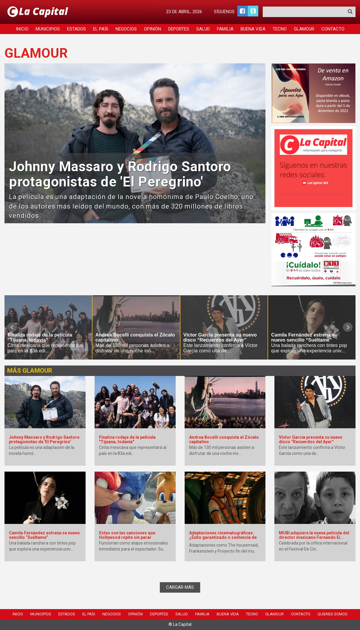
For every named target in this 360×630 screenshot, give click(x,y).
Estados (76, 29)
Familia (225, 29)
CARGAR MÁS (180, 587)
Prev (12, 327)
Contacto (332, 29)
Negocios (126, 29)
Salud (203, 29)
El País (100, 29)
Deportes (178, 29)
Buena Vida (253, 29)
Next (348, 327)
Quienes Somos (332, 614)
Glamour (304, 29)
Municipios (48, 29)
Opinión (152, 29)
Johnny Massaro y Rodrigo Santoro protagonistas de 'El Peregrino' (120, 174)
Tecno (280, 29)
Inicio (22, 29)
